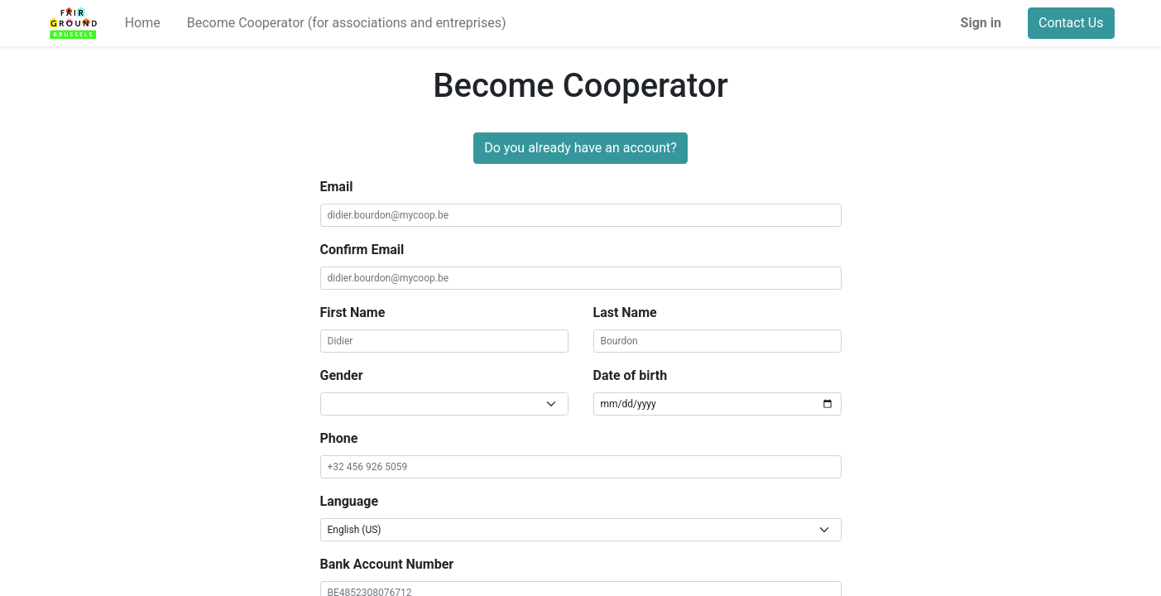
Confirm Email (362, 249)
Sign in (981, 23)
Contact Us (1071, 23)
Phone (339, 438)
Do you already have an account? (580, 148)
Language (349, 501)
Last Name (625, 312)
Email (336, 187)
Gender (341, 375)
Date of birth (630, 375)
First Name (353, 312)
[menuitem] (142, 23)
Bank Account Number (387, 564)
